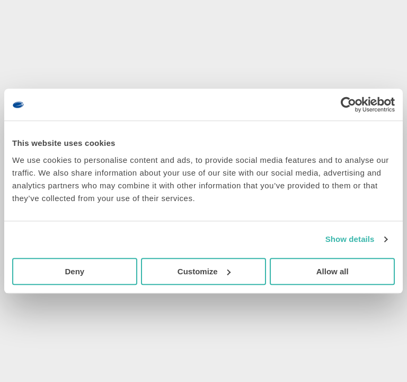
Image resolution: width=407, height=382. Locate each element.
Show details (350, 239)
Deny (74, 271)
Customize (204, 271)
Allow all (332, 271)
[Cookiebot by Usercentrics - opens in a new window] (348, 104)
